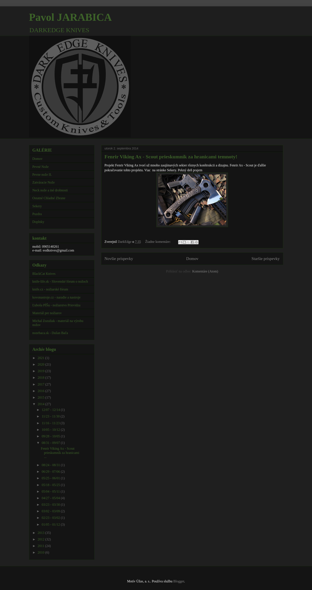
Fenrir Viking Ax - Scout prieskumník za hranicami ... (60, 452)
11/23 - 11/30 (51, 416)
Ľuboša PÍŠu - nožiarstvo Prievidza (56, 305)
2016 (41, 391)
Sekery (37, 206)
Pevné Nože (40, 167)
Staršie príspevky (266, 258)
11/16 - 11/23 (51, 423)
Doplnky (38, 222)
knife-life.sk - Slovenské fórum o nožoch (60, 281)
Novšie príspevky (119, 258)
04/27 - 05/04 (51, 498)
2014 (41, 404)
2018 (41, 377)
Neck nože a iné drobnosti (50, 190)
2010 (41, 552)
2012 (41, 539)
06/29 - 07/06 (51, 471)
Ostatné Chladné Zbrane (49, 198)
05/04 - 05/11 (51, 491)
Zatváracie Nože (43, 182)
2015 (41, 397)
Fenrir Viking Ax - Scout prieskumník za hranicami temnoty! (171, 156)
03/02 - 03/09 (51, 511)
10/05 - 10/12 (51, 429)
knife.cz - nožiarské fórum (50, 289)
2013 (41, 533)
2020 (41, 364)
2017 (41, 384)
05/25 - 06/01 (51, 478)
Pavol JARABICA (70, 17)
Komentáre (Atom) (205, 271)
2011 (41, 546)
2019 (41, 371)
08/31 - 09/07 (51, 443)
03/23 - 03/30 (51, 504)
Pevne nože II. (42, 174)
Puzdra (37, 214)
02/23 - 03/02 (51, 518)
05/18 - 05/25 (51, 485)
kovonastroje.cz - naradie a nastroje (56, 297)
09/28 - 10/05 (51, 436)
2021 (41, 358)
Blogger (178, 581)
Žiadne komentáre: (158, 241)
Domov (192, 258)
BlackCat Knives (44, 273)
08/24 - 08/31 (51, 465)
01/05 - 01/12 (51, 524)
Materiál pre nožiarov (47, 313)
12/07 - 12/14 (51, 410)
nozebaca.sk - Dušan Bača (50, 333)
